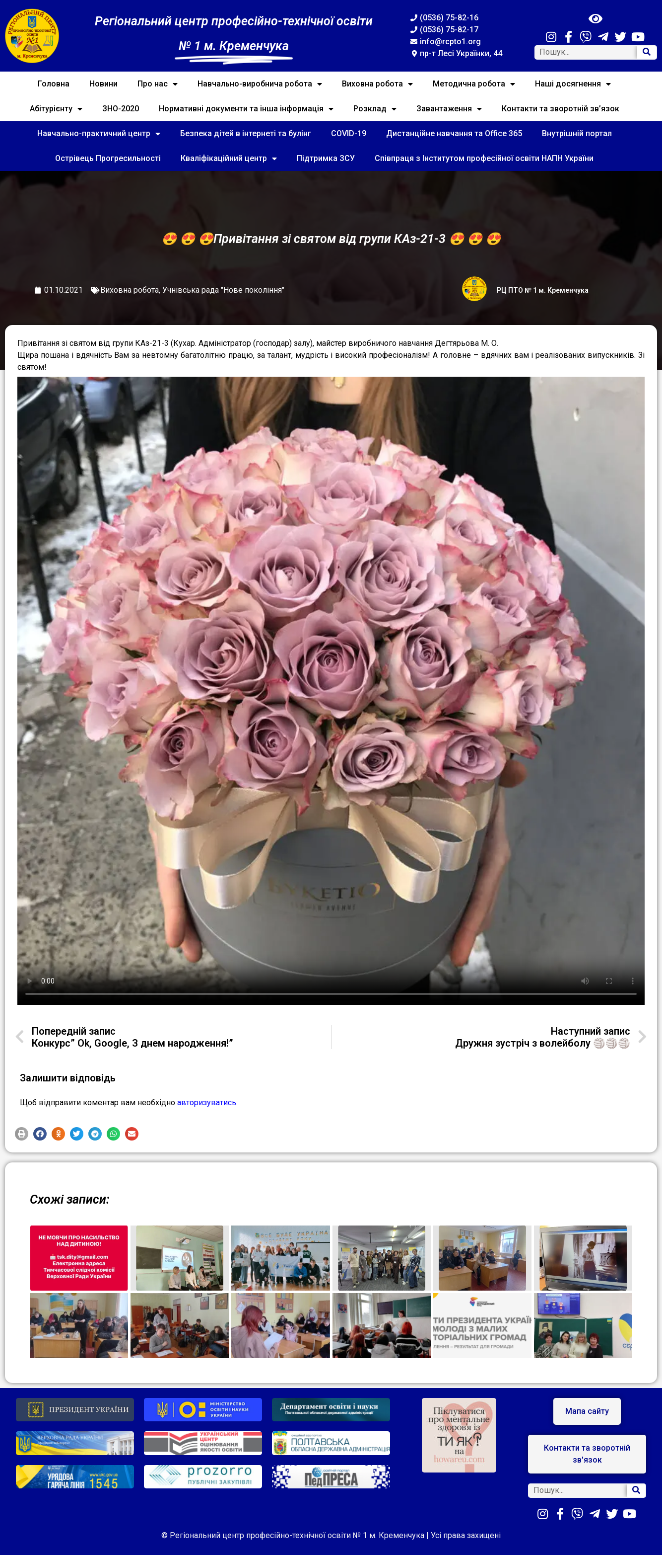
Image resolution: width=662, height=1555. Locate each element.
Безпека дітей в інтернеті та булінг (245, 133)
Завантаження (449, 109)
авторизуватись (206, 1102)
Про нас (157, 84)
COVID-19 (348, 133)
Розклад (375, 109)
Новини (103, 83)
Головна (53, 83)
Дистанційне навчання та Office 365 (454, 133)
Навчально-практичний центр (98, 134)
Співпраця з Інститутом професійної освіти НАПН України (484, 158)
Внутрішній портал (577, 133)
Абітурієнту (56, 109)
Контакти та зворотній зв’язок (560, 108)
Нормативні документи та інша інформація (246, 109)
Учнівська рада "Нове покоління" (223, 290)
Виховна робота (377, 84)
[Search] (646, 52)
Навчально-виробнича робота (260, 84)
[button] (21, 1134)
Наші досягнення (573, 84)
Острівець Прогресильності (108, 158)
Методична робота (474, 84)
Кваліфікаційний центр (229, 158)
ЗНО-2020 (120, 108)
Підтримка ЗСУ (326, 158)
